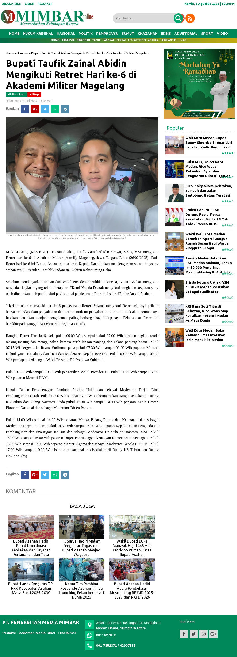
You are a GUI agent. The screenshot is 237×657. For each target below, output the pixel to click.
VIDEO (222, 33)
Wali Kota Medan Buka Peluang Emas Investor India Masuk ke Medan (205, 335)
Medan (55, 40)
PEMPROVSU (107, 33)
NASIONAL (66, 33)
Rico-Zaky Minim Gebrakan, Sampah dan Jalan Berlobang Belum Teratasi (208, 190)
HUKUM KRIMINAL (38, 33)
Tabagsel (68, 40)
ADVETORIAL (186, 33)
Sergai (121, 40)
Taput (96, 40)
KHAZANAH (147, 33)
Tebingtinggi (137, 40)
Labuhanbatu (169, 40)
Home (14, 33)
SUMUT (128, 33)
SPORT (207, 33)
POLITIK (86, 33)
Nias (183, 40)
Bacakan (16, 94)
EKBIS (166, 33)
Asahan (153, 40)
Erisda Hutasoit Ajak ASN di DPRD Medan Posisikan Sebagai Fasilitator (207, 287)
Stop (34, 94)
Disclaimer (67, 633)
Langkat (109, 40)
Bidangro (83, 40)
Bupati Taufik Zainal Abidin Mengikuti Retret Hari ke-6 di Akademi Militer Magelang (71, 74)
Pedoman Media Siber (37, 633)
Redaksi (9, 633)
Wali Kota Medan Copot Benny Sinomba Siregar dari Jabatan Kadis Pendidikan (208, 142)
